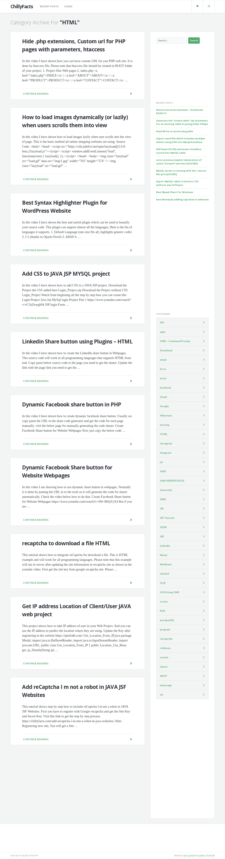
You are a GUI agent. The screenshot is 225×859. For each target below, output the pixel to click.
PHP (162, 610)
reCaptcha (166, 638)
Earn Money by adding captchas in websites (182, 199)
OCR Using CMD (169, 592)
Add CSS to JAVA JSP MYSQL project (66, 273)
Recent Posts (49, 6)
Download (166, 350)
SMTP (163, 675)
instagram (166, 443)
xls (161, 694)
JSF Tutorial (167, 517)
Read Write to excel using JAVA (174, 131)
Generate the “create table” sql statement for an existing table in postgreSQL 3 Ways (182, 122)
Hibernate (166, 415)
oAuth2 (164, 573)
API (162, 322)
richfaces (165, 648)
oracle (163, 601)
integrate (165, 452)
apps (162, 331)
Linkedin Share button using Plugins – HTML (77, 341)
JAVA (163, 471)
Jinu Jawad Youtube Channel (199, 855)
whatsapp (166, 685)
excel (163, 378)
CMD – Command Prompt (175, 341)
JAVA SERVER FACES (172, 480)
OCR (162, 582)
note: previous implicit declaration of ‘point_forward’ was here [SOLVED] (179, 161)
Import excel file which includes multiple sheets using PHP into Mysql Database (180, 140)
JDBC (163, 499)
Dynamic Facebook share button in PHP (71, 404)
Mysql (163, 555)
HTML (163, 434)
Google (164, 406)
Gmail (163, 396)
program (165, 629)
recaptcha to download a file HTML (66, 543)
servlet (164, 657)
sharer (164, 666)
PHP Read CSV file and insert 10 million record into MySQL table (178, 151)
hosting (164, 424)
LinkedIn (165, 545)
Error (163, 368)
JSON (163, 527)
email (163, 359)
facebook (165, 387)
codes (68, 6)
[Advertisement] (183, 72)
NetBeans (166, 564)
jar (161, 461)
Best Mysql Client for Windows (174, 192)
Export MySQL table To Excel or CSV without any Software (177, 183)
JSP (162, 536)
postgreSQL (167, 620)
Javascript (166, 489)
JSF (162, 508)
